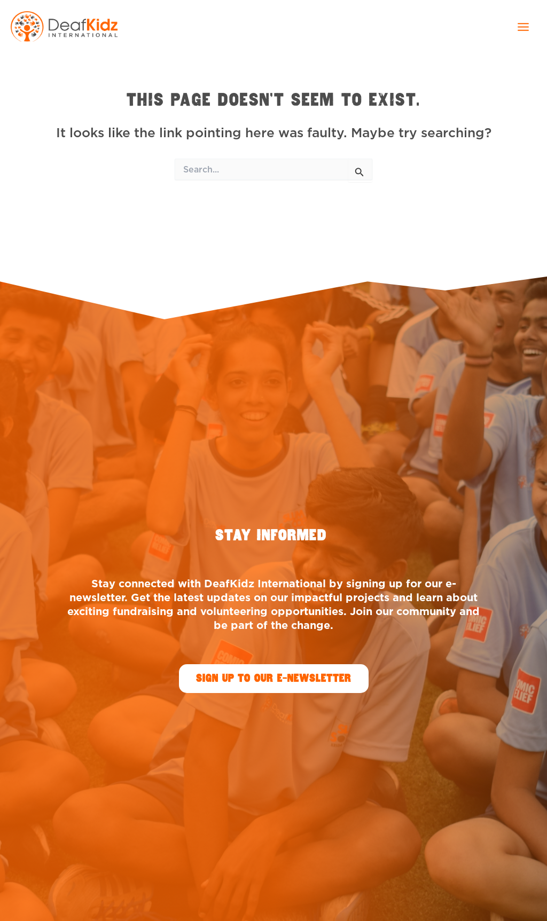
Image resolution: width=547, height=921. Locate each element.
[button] (274, 678)
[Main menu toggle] (523, 26)
